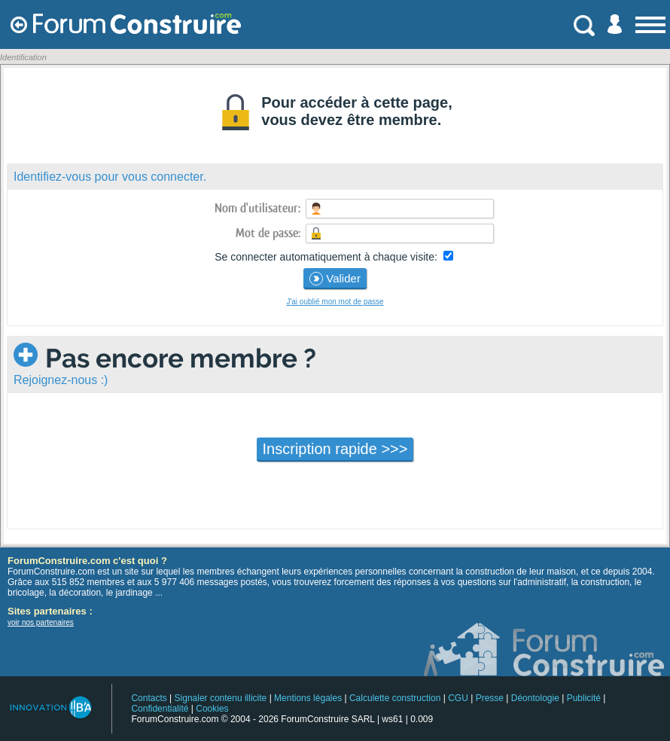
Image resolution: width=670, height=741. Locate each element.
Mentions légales (308, 698)
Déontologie (535, 698)
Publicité (584, 698)
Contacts (148, 698)
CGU (458, 698)
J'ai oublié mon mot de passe (334, 301)
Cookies (212, 708)
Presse (490, 698)
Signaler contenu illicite (221, 698)
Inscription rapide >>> (335, 449)
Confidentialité (159, 708)
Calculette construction (394, 698)
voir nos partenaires (41, 622)
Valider (335, 278)
